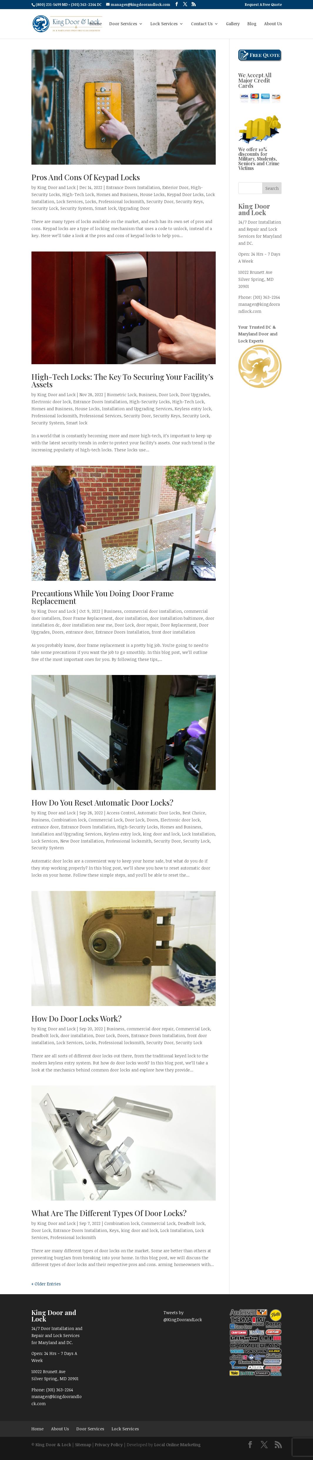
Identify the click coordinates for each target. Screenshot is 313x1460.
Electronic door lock (51, 401)
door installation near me (87, 625)
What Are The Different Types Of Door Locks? (109, 1213)
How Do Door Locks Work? (77, 1018)
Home (96, 24)
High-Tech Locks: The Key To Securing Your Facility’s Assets (122, 380)
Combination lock (68, 820)
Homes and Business (117, 194)
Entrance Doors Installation (133, 187)
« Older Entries (46, 1284)
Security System (76, 208)
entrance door (79, 632)
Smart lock (105, 208)
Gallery (233, 24)
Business (147, 394)
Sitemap (83, 1444)
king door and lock (161, 834)
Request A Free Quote (263, 5)
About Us (273, 24)
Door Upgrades (194, 394)
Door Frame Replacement (88, 618)
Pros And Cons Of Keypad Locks (85, 177)
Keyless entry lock (193, 408)
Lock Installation (198, 834)
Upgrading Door (134, 208)
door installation (131, 618)
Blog (252, 24)
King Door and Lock (56, 187)
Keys (114, 1230)
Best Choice (194, 813)
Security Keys (189, 201)
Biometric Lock (121, 394)
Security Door (159, 201)
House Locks (152, 194)
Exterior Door (175, 187)
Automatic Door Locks (159, 813)
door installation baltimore (176, 618)
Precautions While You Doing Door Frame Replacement (102, 597)
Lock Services (164, 24)
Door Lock (168, 394)
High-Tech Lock (78, 194)
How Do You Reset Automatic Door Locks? (103, 802)
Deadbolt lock (44, 1035)
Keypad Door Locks (185, 194)
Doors (57, 632)
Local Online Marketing (177, 1444)
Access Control (121, 813)
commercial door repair (150, 1029)
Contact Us (201, 24)
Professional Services (100, 415)
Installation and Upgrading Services (137, 408)
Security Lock (44, 208)
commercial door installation (153, 611)
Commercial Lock (105, 820)
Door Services (123, 24)
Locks (90, 201)
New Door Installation (81, 841)
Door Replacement (178, 625)
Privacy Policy (109, 1444)
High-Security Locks (149, 401)
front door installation (173, 632)
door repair (147, 625)
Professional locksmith (121, 201)
